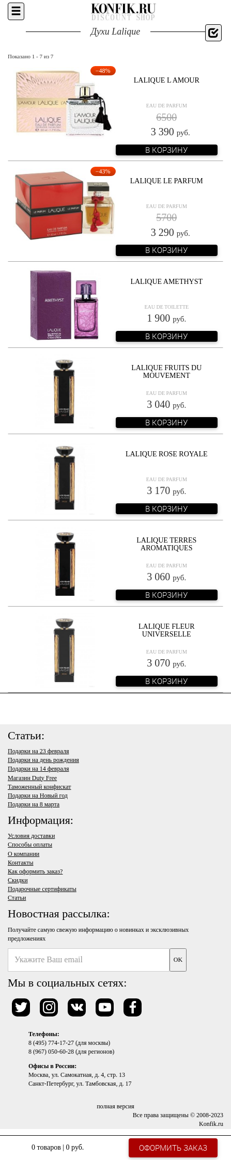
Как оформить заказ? (35, 871)
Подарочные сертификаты (42, 889)
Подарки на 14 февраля (38, 768)
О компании (23, 853)
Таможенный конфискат (39, 786)
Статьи (17, 897)
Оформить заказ (173, 1147)
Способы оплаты (30, 844)
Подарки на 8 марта (33, 804)
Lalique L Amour (166, 80)
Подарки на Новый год (38, 795)
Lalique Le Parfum (166, 181)
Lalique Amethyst (166, 281)
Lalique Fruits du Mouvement (166, 371)
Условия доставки (31, 835)
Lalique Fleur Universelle (166, 630)
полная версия (115, 1106)
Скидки (18, 880)
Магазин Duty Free (32, 778)
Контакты (21, 862)
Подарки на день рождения (43, 760)
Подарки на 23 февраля (38, 751)
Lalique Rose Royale (167, 454)
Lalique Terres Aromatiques (166, 544)
